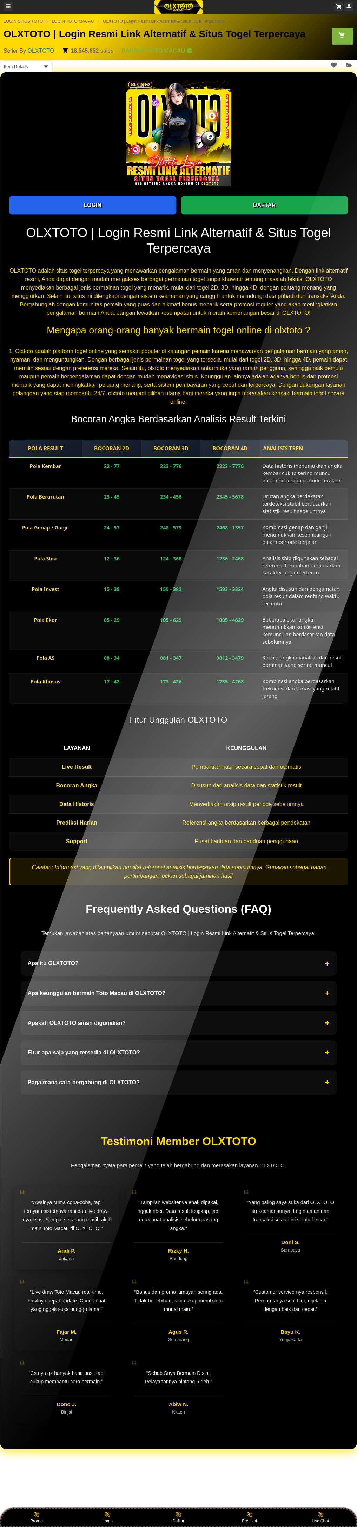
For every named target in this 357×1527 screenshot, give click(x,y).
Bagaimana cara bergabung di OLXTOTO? (179, 1083)
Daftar (178, 1517)
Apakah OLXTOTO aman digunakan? (179, 1023)
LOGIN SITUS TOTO (23, 21)
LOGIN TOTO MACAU (73, 21)
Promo (36, 1517)
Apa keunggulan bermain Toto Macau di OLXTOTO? (179, 993)
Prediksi (249, 1517)
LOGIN (92, 205)
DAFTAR (264, 205)
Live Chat (320, 1517)
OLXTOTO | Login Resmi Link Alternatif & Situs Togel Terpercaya (163, 21)
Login (107, 1517)
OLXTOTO (40, 51)
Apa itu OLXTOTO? (179, 964)
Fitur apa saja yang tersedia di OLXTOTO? (179, 1053)
